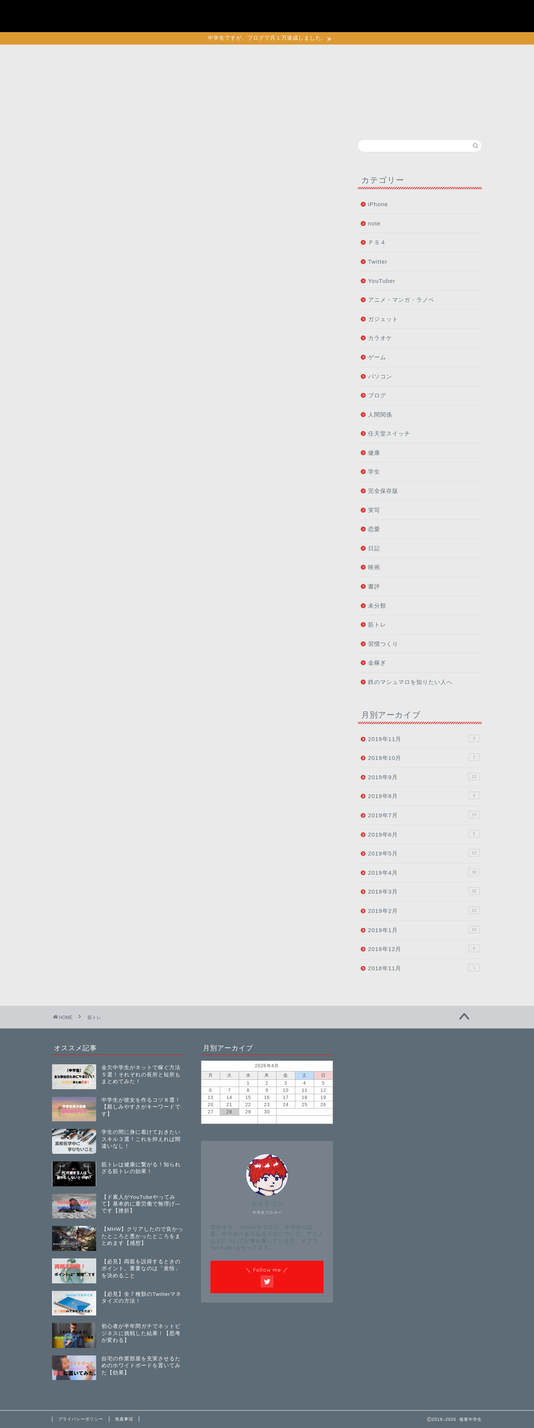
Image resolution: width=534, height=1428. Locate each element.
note (374, 223)
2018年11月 (424, 967)
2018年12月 (424, 948)
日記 (374, 548)
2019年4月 (424, 872)
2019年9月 (424, 776)
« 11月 (229, 1119)
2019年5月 (424, 853)
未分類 (377, 605)
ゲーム (377, 357)
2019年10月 (424, 757)
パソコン (380, 376)
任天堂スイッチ (389, 433)
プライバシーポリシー (414, 4)
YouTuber (382, 281)
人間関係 (380, 414)
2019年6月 (424, 834)
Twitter (378, 261)
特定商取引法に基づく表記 (420, 20)
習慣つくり (383, 644)
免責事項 (124, 1419)
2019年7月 (424, 814)
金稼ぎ (377, 662)
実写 (374, 510)
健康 (374, 452)
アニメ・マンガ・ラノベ (401, 299)
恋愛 (374, 529)
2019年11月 (424, 738)
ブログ (377, 395)
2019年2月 (424, 910)
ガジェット (383, 319)
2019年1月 (424, 929)
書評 (374, 586)
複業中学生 (82, 15)
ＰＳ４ (377, 242)
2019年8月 (424, 795)
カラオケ (380, 338)
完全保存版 (383, 491)
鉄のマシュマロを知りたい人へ (410, 682)
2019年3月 (424, 891)
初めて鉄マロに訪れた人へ (420, 12)
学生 (374, 471)
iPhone (378, 204)
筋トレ (377, 624)
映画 (374, 567)
